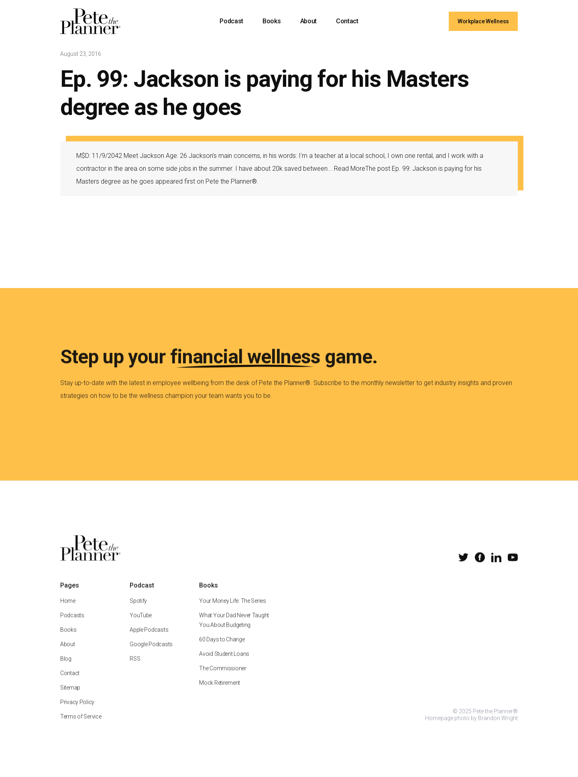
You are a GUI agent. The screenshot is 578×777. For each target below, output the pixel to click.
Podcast (231, 21)
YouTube (141, 626)
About (308, 21)
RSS (135, 669)
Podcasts (72, 626)
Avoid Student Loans (224, 664)
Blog (65, 669)
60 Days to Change (221, 650)
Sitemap (70, 698)
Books (272, 21)
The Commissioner (222, 679)
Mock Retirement (219, 693)
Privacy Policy (77, 713)
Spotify (138, 611)
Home (67, 611)
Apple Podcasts (149, 640)
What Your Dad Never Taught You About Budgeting (234, 631)
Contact (347, 21)
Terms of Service (81, 727)
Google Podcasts (151, 655)
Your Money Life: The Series (232, 611)
